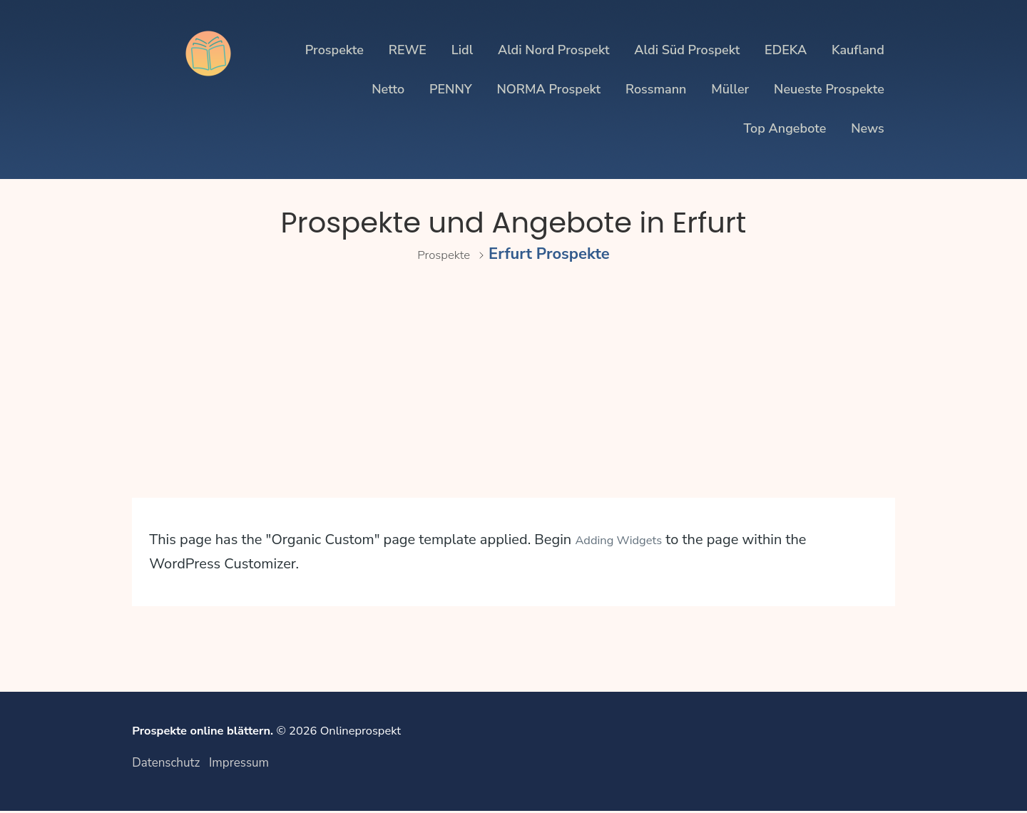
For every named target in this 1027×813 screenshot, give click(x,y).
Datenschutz (166, 763)
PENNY (450, 89)
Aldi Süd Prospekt (687, 49)
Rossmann (656, 89)
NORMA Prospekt (548, 89)
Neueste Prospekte (829, 89)
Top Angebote (784, 128)
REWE (407, 49)
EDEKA (786, 49)
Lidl (462, 49)
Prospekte (334, 49)
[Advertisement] (513, 398)
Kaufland (858, 49)
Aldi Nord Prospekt (554, 49)
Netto (388, 89)
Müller (730, 89)
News (867, 128)
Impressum (240, 763)
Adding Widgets (627, 539)
